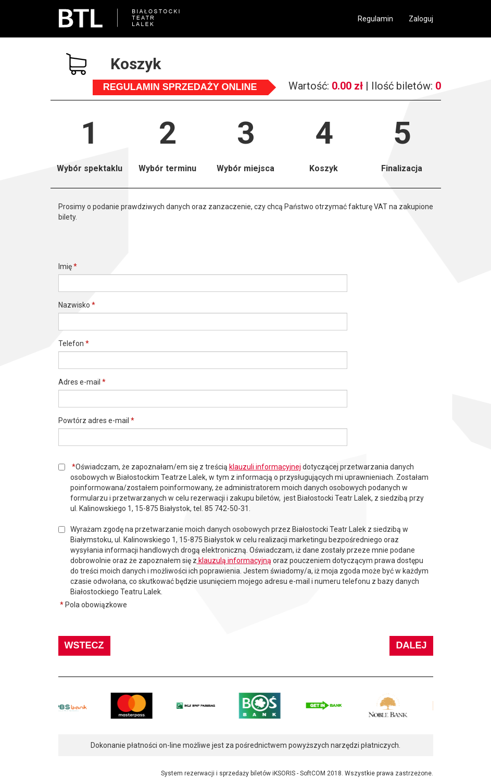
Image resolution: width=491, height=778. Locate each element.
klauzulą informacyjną (234, 560)
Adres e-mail (79, 382)
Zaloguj (421, 19)
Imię (65, 266)
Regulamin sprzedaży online (180, 87)
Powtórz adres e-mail (93, 420)
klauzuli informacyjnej (265, 467)
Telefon (71, 343)
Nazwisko (74, 305)
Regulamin (375, 19)
